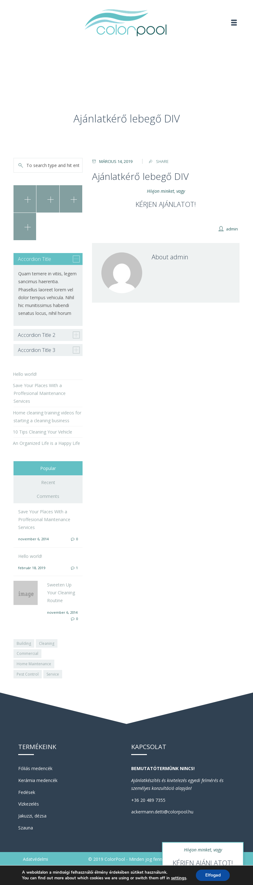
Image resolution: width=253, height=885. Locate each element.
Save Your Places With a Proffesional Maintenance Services (39, 393)
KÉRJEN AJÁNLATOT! (166, 204)
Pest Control (28, 674)
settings (178, 878)
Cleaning (46, 643)
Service (52, 674)
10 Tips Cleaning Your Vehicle (42, 432)
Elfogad (213, 875)
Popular (48, 468)
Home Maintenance (34, 663)
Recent (48, 482)
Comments (48, 496)
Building (24, 643)
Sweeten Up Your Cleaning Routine (61, 592)
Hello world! (25, 374)
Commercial (27, 653)
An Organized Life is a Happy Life (46, 443)
